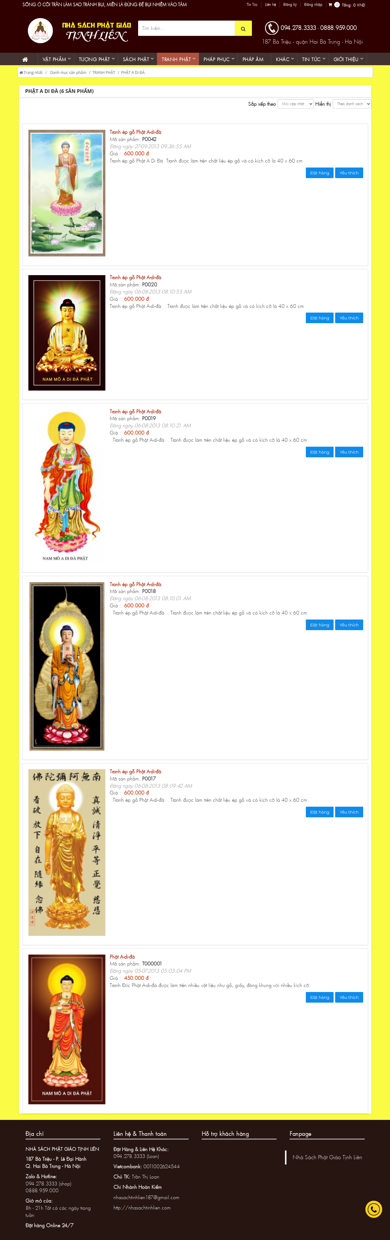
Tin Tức (252, 5)
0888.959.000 (338, 28)
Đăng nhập (313, 5)
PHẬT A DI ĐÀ (133, 72)
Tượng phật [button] (94, 59)
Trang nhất (31, 72)
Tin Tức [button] (311, 59)
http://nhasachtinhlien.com (142, 1207)
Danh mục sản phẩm (68, 72)
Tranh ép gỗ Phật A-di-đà (135, 132)
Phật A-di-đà (122, 956)
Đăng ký (290, 5)
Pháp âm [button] (253, 59)
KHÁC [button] (282, 59)
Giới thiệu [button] (346, 59)
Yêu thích (349, 172)
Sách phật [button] (136, 59)
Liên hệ (270, 5)
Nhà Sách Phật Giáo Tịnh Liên (327, 1157)
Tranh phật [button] (176, 59)
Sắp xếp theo (262, 103)
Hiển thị (323, 103)
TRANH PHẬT (103, 72)
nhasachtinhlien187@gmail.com (146, 1197)
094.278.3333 (298, 28)
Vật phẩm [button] (54, 59)
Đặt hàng (319, 172)
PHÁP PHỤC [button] (217, 59)
